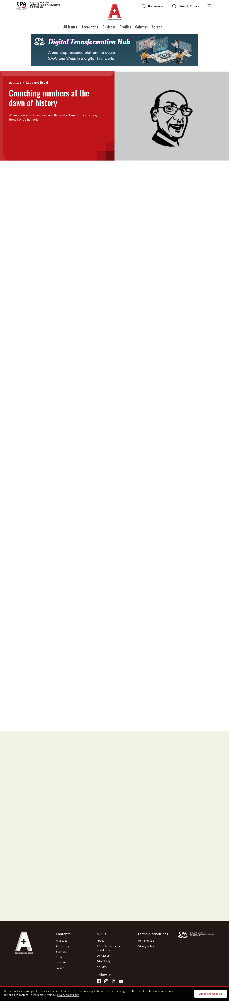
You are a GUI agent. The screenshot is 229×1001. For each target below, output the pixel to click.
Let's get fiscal (37, 82)
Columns (141, 27)
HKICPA (101, 966)
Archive (15, 82)
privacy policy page (68, 995)
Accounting (89, 27)
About (100, 940)
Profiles (125, 27)
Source (157, 27)
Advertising (104, 961)
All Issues (70, 27)
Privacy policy (145, 946)
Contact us (103, 955)
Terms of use (145, 940)
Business (109, 27)
